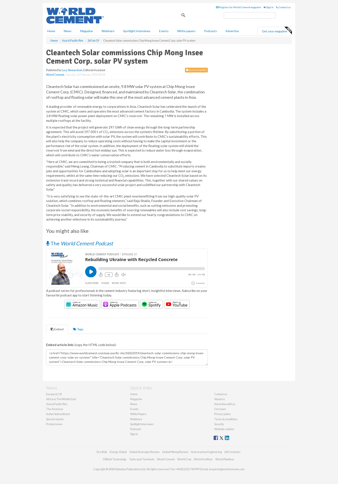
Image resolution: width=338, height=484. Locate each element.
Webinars (108, 31)
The (79, 243)
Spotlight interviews (136, 31)
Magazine (86, 31)
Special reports (55, 419)
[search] (249, 15)
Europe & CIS (54, 394)
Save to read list (196, 70)
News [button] (68, 31)
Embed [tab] (57, 329)
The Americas (54, 409)
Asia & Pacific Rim (56, 404)
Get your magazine (277, 30)
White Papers (138, 414)
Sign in (269, 7)
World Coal (184, 459)
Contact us (283, 7)
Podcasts (210, 31)
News (133, 404)
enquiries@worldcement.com (227, 469)
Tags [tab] (78, 329)
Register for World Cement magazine (238, 7)
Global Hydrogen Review (144, 452)
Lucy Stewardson (72, 70)
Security (219, 424)
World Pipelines (224, 459)
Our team (220, 409)
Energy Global (118, 452)
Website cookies (224, 429)
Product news (54, 424)
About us (219, 399)
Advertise (232, 31)
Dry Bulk (102, 452)
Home (51, 31)
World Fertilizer (203, 459)
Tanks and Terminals (141, 459)
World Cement (55, 74)
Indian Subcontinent (58, 414)
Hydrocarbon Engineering (206, 452)
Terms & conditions (226, 419)
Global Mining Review (175, 452)
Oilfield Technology (115, 459)
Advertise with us (224, 404)
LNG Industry (232, 452)
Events (164, 31)
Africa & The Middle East (61, 399)
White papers (186, 31)
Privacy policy (222, 414)
